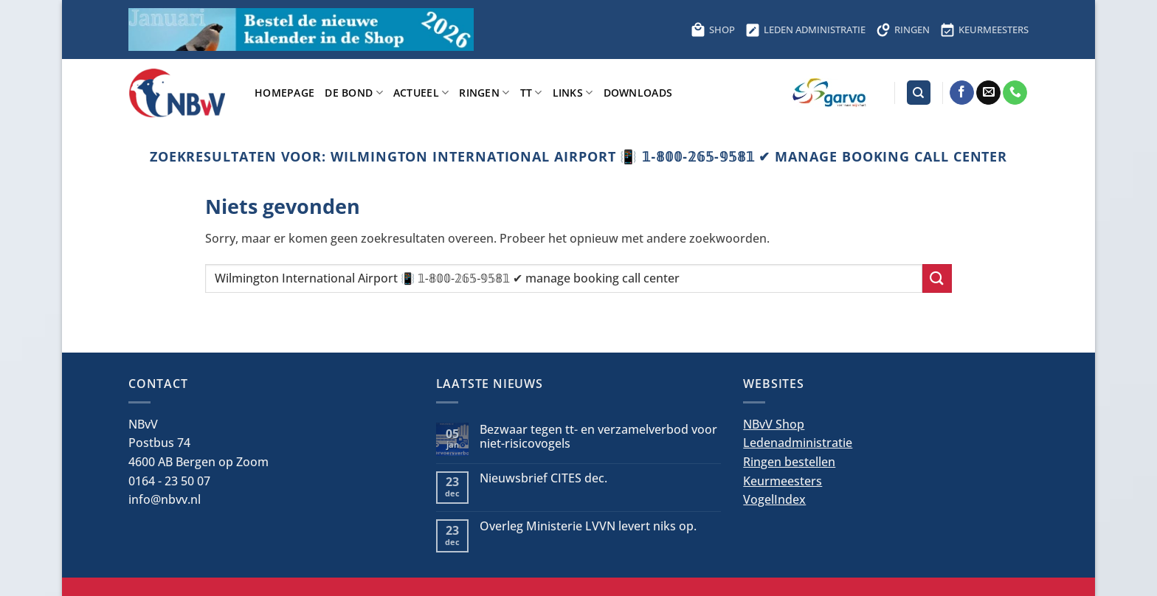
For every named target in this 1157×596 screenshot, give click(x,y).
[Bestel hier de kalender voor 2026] (301, 29)
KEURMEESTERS (984, 29)
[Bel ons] (1015, 92)
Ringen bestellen (789, 462)
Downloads (638, 93)
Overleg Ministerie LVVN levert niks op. (588, 526)
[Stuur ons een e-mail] (988, 92)
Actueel (421, 93)
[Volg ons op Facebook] (962, 92)
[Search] (918, 92)
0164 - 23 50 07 (169, 481)
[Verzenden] (937, 278)
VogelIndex (774, 499)
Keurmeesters (782, 481)
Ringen (484, 93)
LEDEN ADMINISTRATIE (805, 29)
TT (531, 93)
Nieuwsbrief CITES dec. (543, 478)
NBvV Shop (773, 424)
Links (573, 93)
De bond (354, 93)
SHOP (713, 29)
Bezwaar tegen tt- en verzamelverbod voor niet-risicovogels (598, 437)
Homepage (284, 93)
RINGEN (903, 29)
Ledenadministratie (797, 442)
